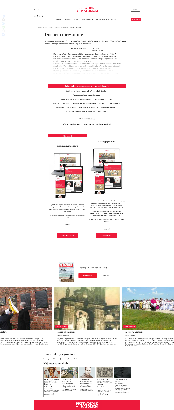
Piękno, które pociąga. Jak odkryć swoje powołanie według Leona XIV (51, 381)
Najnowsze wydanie (102, 19)
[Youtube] (35, 16)
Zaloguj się (91, 119)
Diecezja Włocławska (61, 27)
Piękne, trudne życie (66, 332)
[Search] (34, 9)
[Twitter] (39, 16)
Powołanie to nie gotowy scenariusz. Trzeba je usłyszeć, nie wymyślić (104, 381)
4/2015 (104, 268)
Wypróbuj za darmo (67, 235)
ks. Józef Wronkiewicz (78, 49)
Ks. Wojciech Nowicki (49, 386)
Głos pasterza (66, 379)
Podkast (114, 19)
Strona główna (42, 27)
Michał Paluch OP (66, 381)
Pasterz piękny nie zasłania (121, 380)
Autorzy (76, 19)
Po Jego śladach (85, 379)
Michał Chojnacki (130, 335)
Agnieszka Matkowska (63, 335)
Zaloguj (135, 9)
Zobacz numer (87, 275)
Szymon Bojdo (100, 386)
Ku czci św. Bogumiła (134, 332)
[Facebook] (37, 16)
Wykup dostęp (106, 235)
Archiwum (106, 275)
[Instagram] (42, 16)
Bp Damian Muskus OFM (86, 381)
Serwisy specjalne (87, 19)
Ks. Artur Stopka (119, 383)
